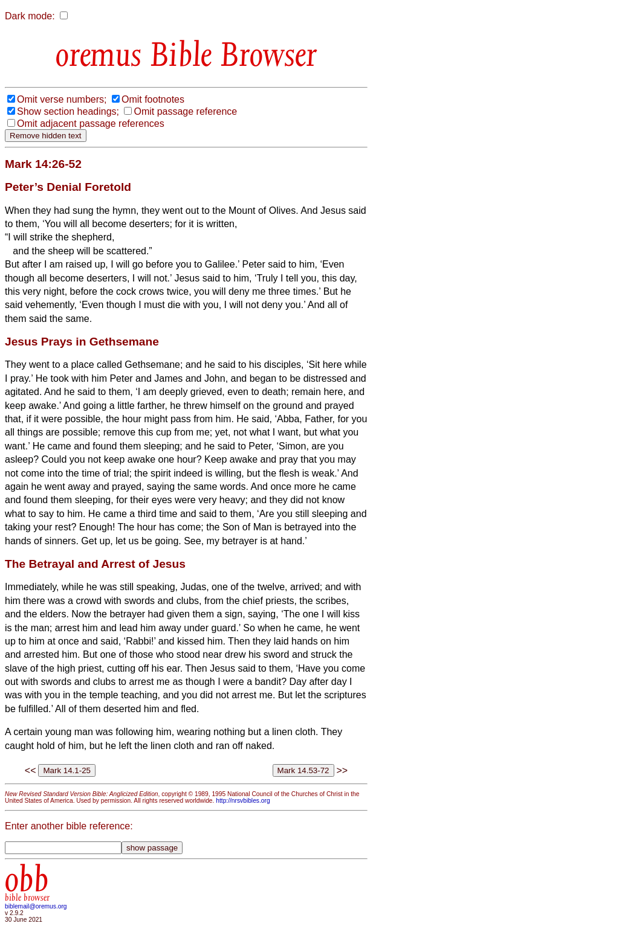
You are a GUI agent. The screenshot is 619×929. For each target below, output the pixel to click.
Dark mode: (30, 16)
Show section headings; (68, 111)
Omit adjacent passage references (90, 123)
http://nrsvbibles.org (243, 800)
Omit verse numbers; (61, 99)
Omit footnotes (153, 99)
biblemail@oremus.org (36, 906)
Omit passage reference (185, 111)
